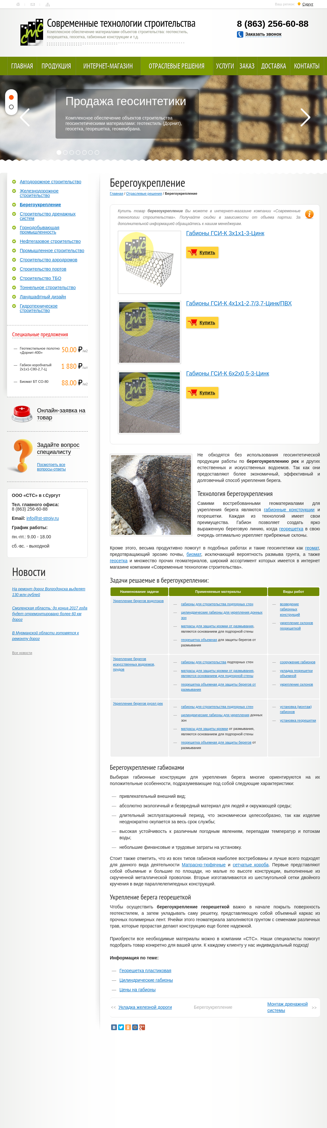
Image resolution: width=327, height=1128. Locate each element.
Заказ (247, 66)
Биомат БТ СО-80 (34, 381)
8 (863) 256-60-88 (272, 24)
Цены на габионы (137, 989)
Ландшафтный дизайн (43, 297)
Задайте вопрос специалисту (58, 448)
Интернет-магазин (108, 66)
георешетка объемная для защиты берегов (216, 742)
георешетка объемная (199, 640)
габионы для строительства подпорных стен (217, 604)
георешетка (291, 528)
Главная (18, 4)
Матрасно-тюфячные (203, 864)
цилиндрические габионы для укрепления (215, 715)
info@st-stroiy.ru (43, 518)
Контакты (33, 4)
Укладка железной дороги (145, 1007)
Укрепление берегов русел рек (138, 703)
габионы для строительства (203, 662)
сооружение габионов (298, 662)
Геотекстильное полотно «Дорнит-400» (40, 350)
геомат (312, 547)
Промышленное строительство (52, 250)
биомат (193, 554)
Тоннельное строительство (48, 287)
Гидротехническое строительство (38, 308)
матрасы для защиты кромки (204, 729)
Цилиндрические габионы (146, 980)
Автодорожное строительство (50, 181)
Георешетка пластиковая (145, 970)
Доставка (273, 66)
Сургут (307, 4)
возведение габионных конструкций (290, 609)
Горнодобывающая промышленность (39, 229)
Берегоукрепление (40, 204)
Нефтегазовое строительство (50, 241)
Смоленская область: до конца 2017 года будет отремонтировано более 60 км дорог (49, 614)
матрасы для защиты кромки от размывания (217, 626)
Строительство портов (43, 269)
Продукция (56, 66)
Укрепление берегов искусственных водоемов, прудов (134, 664)
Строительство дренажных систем (48, 216)
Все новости (22, 653)
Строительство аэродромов (48, 260)
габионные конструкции (289, 509)
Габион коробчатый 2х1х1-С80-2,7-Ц (35, 367)
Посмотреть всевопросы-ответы (51, 466)
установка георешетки (298, 720)
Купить (207, 252)
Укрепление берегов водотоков (138, 601)
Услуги (225, 66)
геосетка (118, 560)
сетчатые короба (251, 864)
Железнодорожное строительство (39, 193)
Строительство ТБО (40, 278)
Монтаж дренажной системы (287, 1007)
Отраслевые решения (177, 66)
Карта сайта (48, 4)
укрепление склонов (296, 684)
